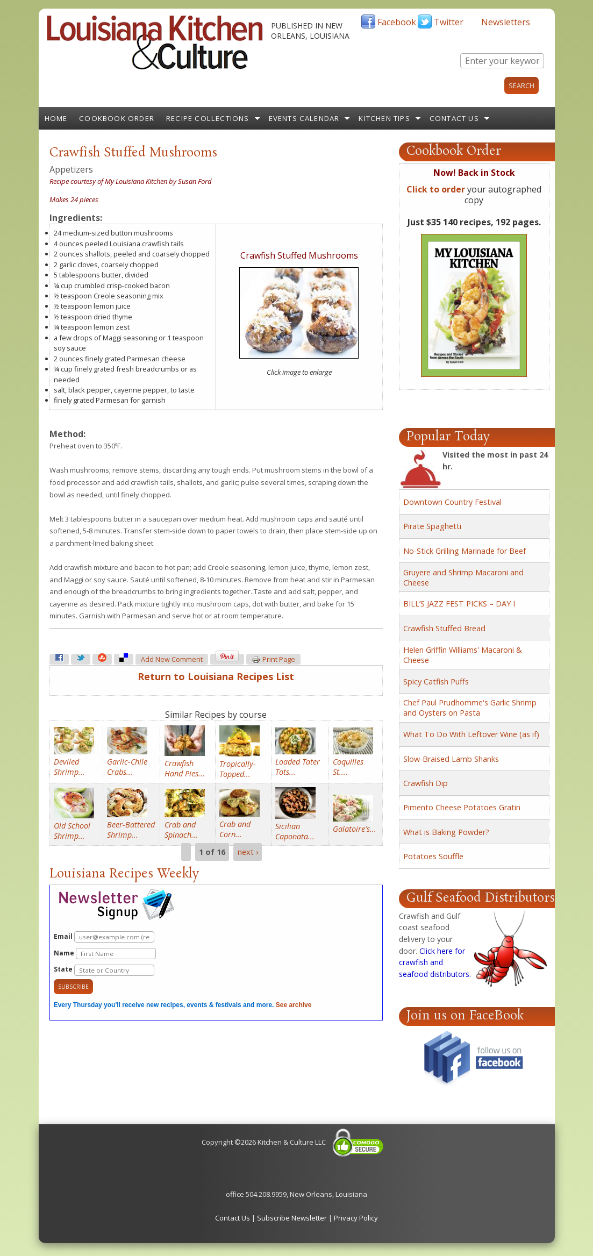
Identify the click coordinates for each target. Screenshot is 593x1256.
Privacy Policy (356, 1218)
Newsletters (505, 22)
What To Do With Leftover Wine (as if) (471, 734)
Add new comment (172, 659)
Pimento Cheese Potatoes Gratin (461, 807)
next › (248, 852)
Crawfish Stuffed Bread (444, 628)
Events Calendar (304, 118)
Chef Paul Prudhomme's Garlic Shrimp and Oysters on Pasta (470, 707)
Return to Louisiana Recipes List (216, 676)
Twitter (448, 22)
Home (56, 118)
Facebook (396, 22)
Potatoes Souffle (433, 856)
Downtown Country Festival (452, 502)
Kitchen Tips (384, 118)
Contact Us (454, 118)
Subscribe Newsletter (292, 1218)
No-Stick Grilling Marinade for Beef (464, 551)
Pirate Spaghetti (432, 526)
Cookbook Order (116, 118)
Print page (273, 660)
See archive (294, 1005)
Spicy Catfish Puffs (436, 681)
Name (105, 953)
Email (104, 937)
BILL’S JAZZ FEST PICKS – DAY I (459, 603)
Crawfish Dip (425, 783)
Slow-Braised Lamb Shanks (451, 759)
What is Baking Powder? (446, 832)
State (104, 970)
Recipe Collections (207, 118)
